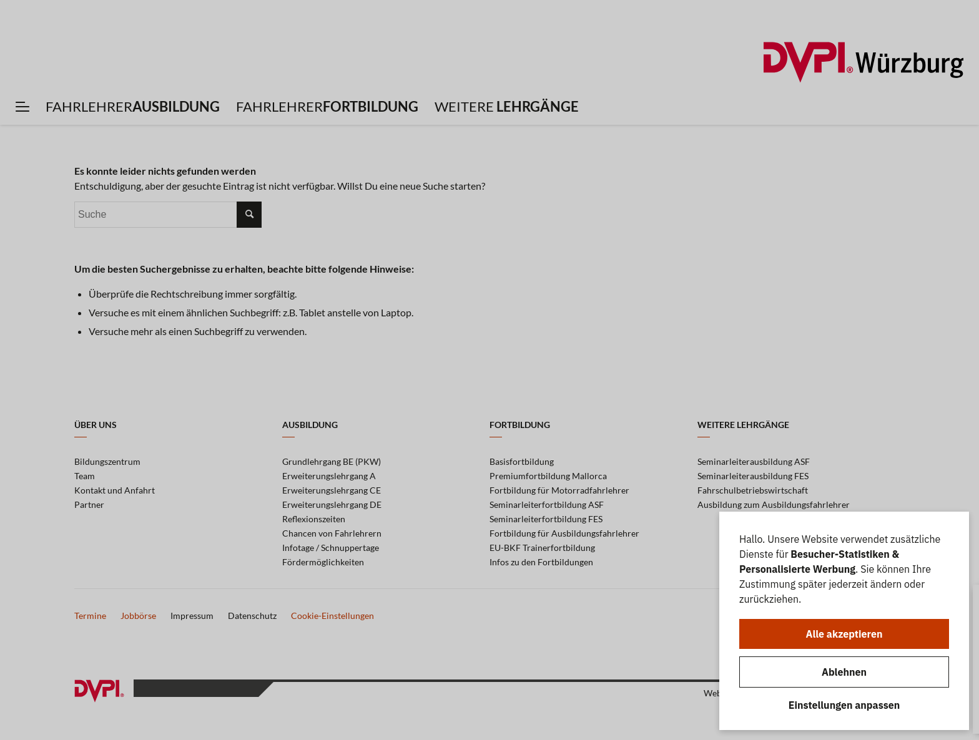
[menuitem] (22, 107)
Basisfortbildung (522, 461)
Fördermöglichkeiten (323, 562)
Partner (89, 504)
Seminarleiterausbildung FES (753, 475)
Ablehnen (844, 672)
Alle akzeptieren (844, 634)
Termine (90, 615)
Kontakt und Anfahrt (114, 490)
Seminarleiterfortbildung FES (546, 519)
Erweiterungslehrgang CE (331, 490)
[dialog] (844, 621)
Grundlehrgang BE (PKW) (331, 461)
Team (84, 475)
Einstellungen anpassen (844, 705)
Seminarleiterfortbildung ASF (547, 504)
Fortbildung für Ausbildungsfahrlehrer (564, 533)
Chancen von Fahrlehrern (331, 533)
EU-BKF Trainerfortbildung (542, 547)
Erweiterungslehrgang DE (331, 504)
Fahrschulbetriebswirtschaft (752, 490)
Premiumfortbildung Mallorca (548, 475)
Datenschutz (252, 615)
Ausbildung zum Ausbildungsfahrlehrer (773, 504)
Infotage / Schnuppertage (330, 547)
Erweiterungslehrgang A (329, 475)
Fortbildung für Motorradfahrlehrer (559, 490)
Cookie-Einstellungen (332, 615)
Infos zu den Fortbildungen (541, 562)
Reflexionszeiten (313, 519)
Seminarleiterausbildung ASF (753, 461)
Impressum (192, 615)
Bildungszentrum (107, 461)
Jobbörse (138, 615)
